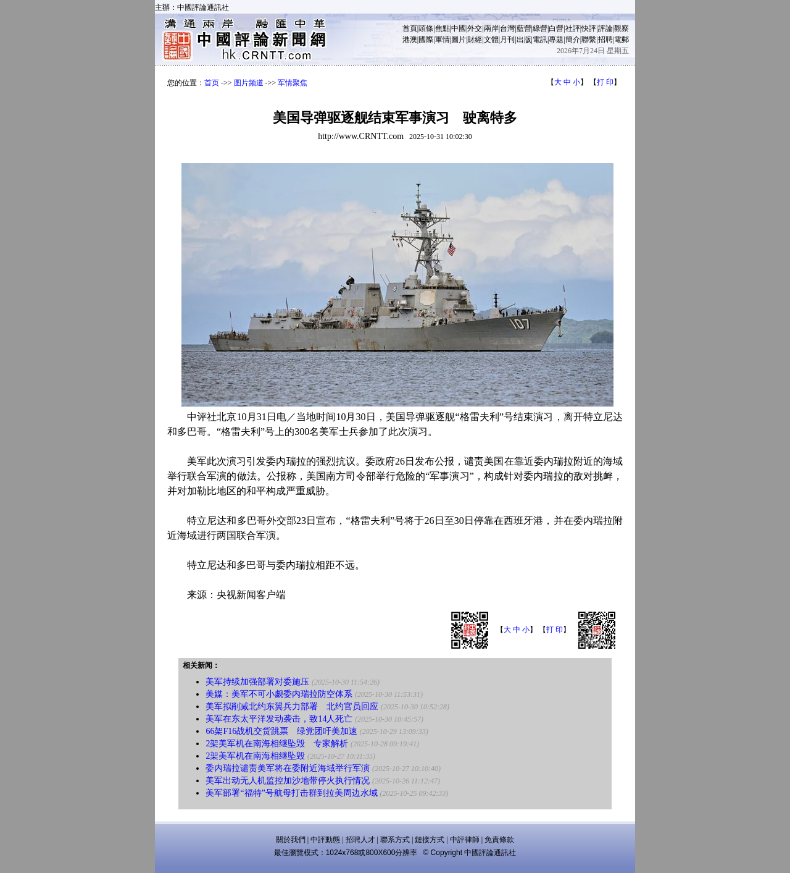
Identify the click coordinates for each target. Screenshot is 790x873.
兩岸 (491, 28)
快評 (588, 28)
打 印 (605, 82)
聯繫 (588, 39)
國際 (425, 39)
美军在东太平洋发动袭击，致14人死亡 (279, 718)
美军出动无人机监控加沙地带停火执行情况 (288, 780)
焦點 (442, 28)
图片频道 (249, 82)
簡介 (572, 39)
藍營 (524, 28)
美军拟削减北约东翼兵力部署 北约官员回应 (292, 706)
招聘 (605, 39)
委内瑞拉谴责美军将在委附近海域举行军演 (288, 768)
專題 (556, 39)
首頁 (409, 28)
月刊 (507, 39)
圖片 (458, 39)
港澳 (409, 39)
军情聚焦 (292, 82)
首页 (211, 82)
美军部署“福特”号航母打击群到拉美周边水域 (291, 793)
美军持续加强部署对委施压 (257, 681)
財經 (474, 39)
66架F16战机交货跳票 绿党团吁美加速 (281, 731)
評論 (605, 28)
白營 (556, 28)
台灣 (507, 28)
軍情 (442, 39)
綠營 (540, 28)
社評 (572, 28)
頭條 (425, 28)
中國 (458, 28)
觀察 (621, 28)
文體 (491, 39)
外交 (474, 28)
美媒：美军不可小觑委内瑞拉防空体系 (279, 694)
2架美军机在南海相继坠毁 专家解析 (277, 743)
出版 (524, 39)
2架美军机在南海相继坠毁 (255, 756)
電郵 (621, 39)
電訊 (540, 39)
